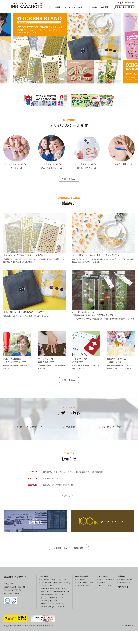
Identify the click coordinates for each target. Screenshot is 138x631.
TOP (117, 3)
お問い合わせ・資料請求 (125, 7)
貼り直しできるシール (84, 586)
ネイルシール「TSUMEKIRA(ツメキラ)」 (55, 579)
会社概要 (104, 7)
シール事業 (56, 7)
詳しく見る (69, 179)
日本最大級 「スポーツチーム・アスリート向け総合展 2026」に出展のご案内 (73, 472)
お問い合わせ (123, 587)
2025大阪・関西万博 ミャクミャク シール (55, 607)
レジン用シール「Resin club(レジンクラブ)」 (56, 582)
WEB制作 (102, 582)
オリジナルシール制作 (73, 7)
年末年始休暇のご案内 (51, 478)
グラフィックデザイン (106, 579)
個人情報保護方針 (128, 3)
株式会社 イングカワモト (17, 577)
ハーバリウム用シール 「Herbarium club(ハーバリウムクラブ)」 (54, 587)
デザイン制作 (91, 7)
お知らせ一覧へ (69, 496)
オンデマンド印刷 (105, 586)
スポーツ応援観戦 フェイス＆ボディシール (56, 595)
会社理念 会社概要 (126, 579)
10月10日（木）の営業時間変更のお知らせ (59, 485)
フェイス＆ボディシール (85, 582)
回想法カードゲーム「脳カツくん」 (53, 604)
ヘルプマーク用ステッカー (50, 601)
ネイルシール (81, 579)
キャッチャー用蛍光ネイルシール (52, 598)
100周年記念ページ (125, 582)
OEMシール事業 (81, 576)
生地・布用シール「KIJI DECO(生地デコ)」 (55, 592)
